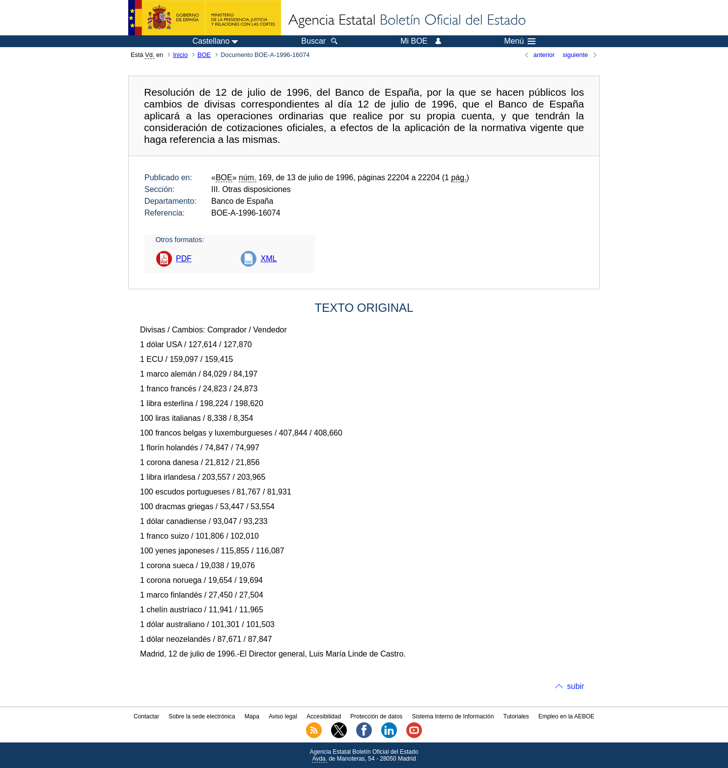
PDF (184, 258)
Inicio (180, 54)
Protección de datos (376, 716)
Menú (519, 41)
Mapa (252, 716)
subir (575, 686)
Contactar (146, 716)
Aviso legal (283, 716)
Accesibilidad (324, 716)
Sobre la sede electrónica (201, 716)
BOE (204, 54)
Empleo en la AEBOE (566, 716)
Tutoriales (516, 716)
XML (268, 258)
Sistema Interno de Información (453, 716)
